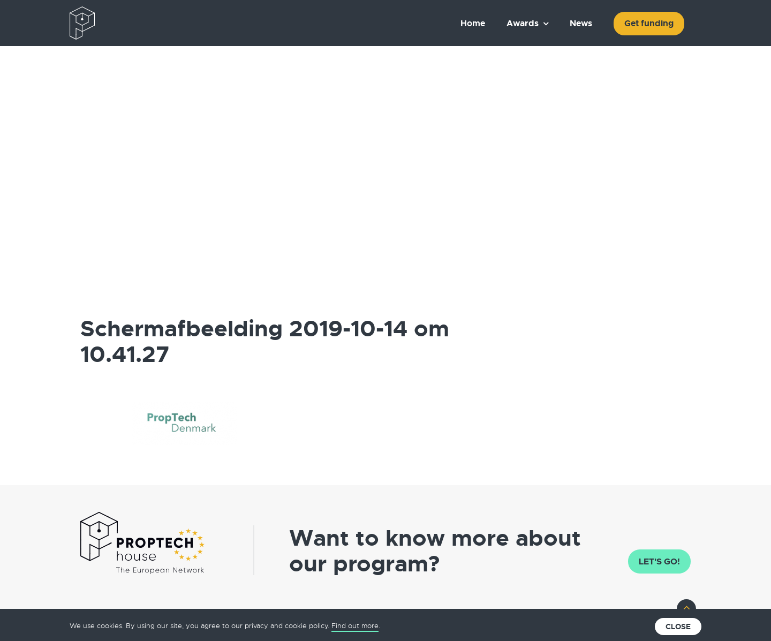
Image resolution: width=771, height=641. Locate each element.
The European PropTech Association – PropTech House (132, 23)
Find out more (355, 625)
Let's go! (659, 561)
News (581, 23)
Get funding (649, 23)
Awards (523, 23)
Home (472, 23)
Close (678, 626)
